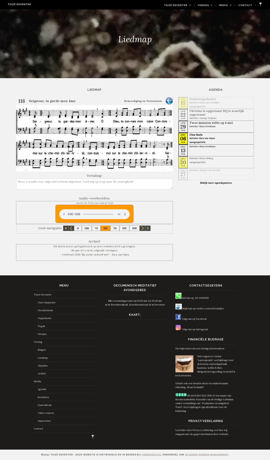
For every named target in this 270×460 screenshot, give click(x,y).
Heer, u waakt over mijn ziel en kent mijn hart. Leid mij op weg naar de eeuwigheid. (94, 184)
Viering (206, 5)
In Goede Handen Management (207, 454)
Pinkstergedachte (203, 99)
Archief (42, 373)
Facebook (201, 318)
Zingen (42, 349)
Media (226, 5)
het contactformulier (212, 308)
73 (96, 228)
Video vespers (46, 413)
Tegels (41, 326)
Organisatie (44, 318)
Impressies (44, 420)
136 (87, 228)
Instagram (202, 329)
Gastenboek (45, 405)
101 (124, 228)
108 (134, 228)
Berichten (43, 397)
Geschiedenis (45, 310)
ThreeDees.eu (151, 454)
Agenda (42, 389)
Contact (248, 5)
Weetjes (42, 334)
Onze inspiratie (47, 302)
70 (115, 228)
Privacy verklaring (202, 430)
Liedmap (43, 357)
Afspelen (43, 365)
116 (105, 228)
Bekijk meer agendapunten (216, 182)
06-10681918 (202, 297)
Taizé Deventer (16, 4)
